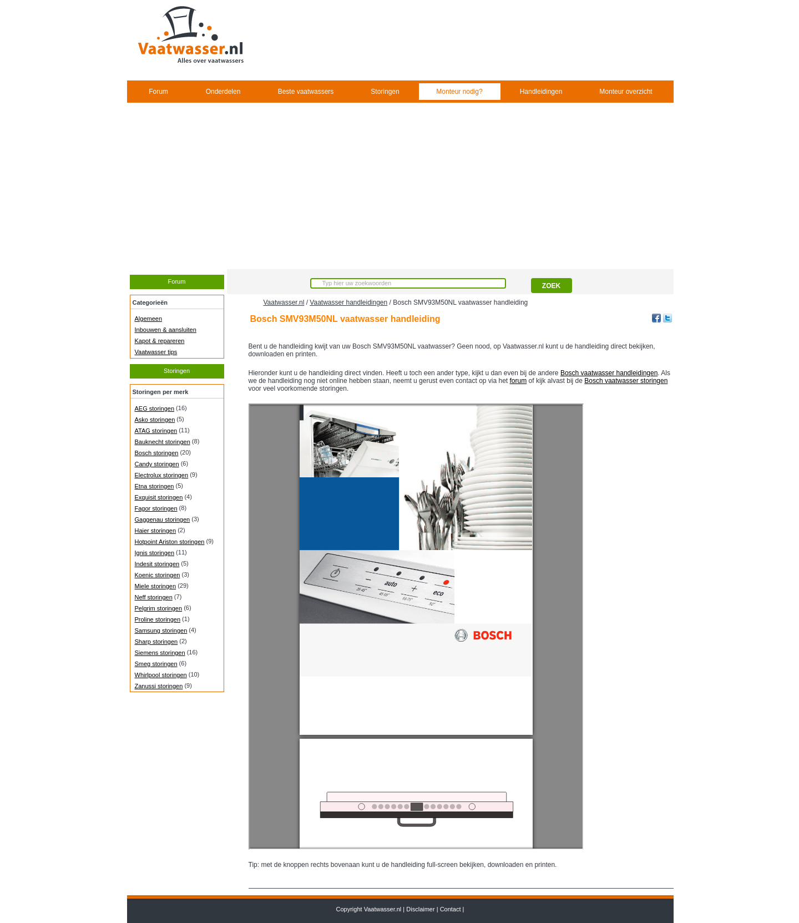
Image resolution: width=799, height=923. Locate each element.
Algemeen (149, 318)
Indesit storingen (157, 564)
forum (518, 381)
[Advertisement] (400, 186)
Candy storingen (157, 464)
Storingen (385, 91)
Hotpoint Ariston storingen (170, 541)
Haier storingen (155, 530)
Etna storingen (154, 486)
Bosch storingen (157, 453)
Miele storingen (155, 586)
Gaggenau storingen (162, 519)
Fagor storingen (156, 508)
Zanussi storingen (159, 686)
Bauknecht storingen (162, 441)
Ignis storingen (155, 552)
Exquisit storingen (159, 497)
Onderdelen (223, 91)
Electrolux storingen (162, 475)
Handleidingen (541, 91)
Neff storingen (154, 597)
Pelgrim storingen (159, 608)
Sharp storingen (156, 641)
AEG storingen (155, 408)
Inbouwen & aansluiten (165, 329)
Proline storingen (158, 619)
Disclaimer (420, 909)
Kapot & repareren (160, 340)
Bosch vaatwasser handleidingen (609, 373)
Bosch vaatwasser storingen (625, 381)
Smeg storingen (156, 663)
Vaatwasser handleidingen (348, 302)
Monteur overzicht (625, 91)
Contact (450, 909)
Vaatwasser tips (156, 352)
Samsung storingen (161, 630)
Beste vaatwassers (306, 91)
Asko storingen (155, 419)
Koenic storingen (157, 575)
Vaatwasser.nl (284, 302)
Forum (158, 91)
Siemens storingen (160, 652)
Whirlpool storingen (161, 675)
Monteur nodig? (459, 91)
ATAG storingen (156, 430)
